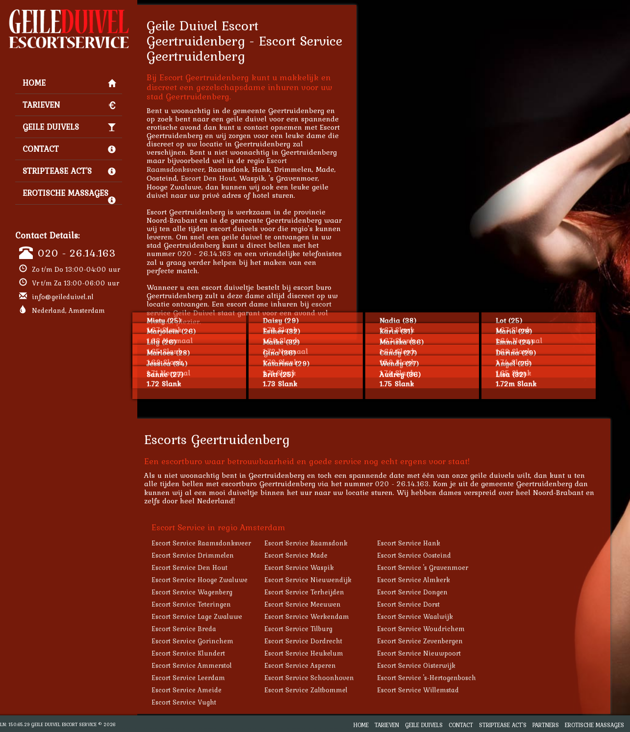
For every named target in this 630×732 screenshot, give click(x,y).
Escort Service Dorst (428, 604)
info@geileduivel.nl (63, 297)
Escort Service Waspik (318, 567)
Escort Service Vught (203, 702)
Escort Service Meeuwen (322, 604)
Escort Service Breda (203, 629)
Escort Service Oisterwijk (436, 665)
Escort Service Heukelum (323, 653)
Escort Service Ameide (206, 690)
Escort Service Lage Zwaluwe (216, 616)
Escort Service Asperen (319, 665)
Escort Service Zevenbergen (439, 641)
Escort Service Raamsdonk (325, 543)
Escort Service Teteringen (211, 604)
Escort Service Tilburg (318, 629)
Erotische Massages (69, 195)
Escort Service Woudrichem (440, 629)
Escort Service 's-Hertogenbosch (446, 678)
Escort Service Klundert (208, 653)
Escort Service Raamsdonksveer (221, 543)
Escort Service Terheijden (324, 592)
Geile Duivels (69, 127)
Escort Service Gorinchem (212, 641)
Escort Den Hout (228, 178)
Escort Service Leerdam (208, 678)
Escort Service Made (315, 555)
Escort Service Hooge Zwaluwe (219, 580)
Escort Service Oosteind (434, 555)
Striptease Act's (69, 171)
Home (69, 83)
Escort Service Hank (428, 543)
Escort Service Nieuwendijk (327, 580)
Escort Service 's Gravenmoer (442, 567)
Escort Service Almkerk (433, 580)
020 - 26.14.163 (77, 252)
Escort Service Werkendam (326, 616)
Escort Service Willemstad (438, 690)
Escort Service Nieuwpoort (438, 653)
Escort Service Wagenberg (211, 592)
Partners (545, 725)
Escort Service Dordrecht (323, 641)
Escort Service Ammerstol (211, 665)
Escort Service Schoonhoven (329, 678)
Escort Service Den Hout (209, 567)
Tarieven (69, 105)
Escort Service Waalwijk (435, 616)
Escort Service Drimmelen (212, 555)
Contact (69, 149)
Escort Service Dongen (432, 592)
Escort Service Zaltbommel (325, 690)
